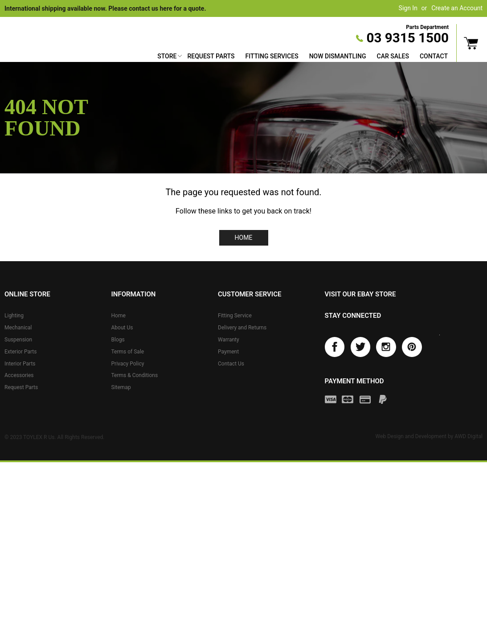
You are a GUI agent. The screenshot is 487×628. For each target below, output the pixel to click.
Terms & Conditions (134, 375)
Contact (434, 56)
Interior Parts (20, 364)
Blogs (118, 340)
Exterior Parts (20, 352)
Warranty (228, 340)
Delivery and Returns (242, 327)
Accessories (19, 375)
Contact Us (231, 364)
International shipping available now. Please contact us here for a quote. (105, 8)
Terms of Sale (127, 352)
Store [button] (166, 56)
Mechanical (18, 327)
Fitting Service (235, 315)
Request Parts (210, 56)
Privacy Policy (127, 364)
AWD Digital (468, 436)
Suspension (18, 340)
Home (244, 237)
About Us (122, 327)
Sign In (408, 8)
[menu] (302, 57)
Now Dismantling (337, 56)
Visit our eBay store (360, 294)
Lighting (14, 315)
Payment (228, 352)
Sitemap (121, 387)
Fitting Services (271, 56)
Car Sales (393, 56)
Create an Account (457, 8)
